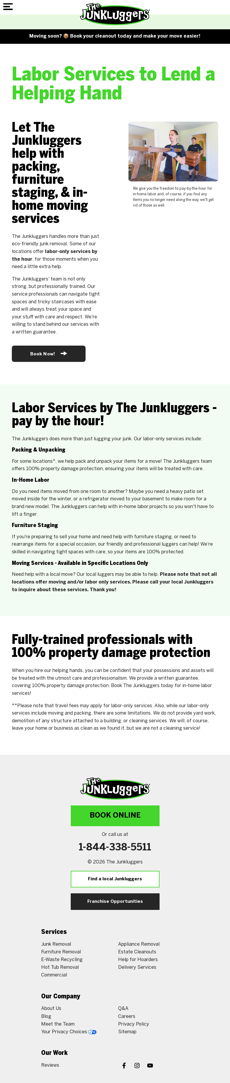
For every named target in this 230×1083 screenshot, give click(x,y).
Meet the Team (58, 1024)
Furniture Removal (61, 952)
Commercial (54, 975)
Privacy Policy (133, 1024)
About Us (51, 1008)
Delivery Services (137, 967)
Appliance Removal (139, 944)
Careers (126, 1016)
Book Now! (48, 353)
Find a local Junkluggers (115, 879)
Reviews (50, 1065)
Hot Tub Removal (60, 967)
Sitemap (127, 1032)
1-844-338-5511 (115, 847)
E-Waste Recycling (62, 960)
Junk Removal (56, 944)
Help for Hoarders (138, 960)
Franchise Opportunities (115, 902)
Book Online (115, 815)
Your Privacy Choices (68, 1032)
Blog (46, 1016)
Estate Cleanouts (137, 952)
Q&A (123, 1008)
